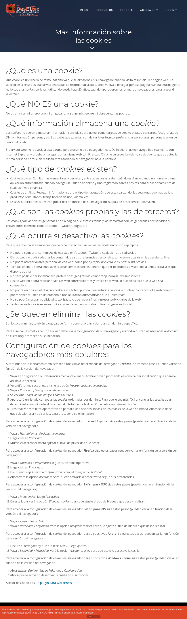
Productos (104, 10)
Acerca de (149, 10)
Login (172, 10)
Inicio (84, 10)
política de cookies (39, 612)
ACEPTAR (93, 617)
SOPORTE (126, 10)
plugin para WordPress (56, 583)
